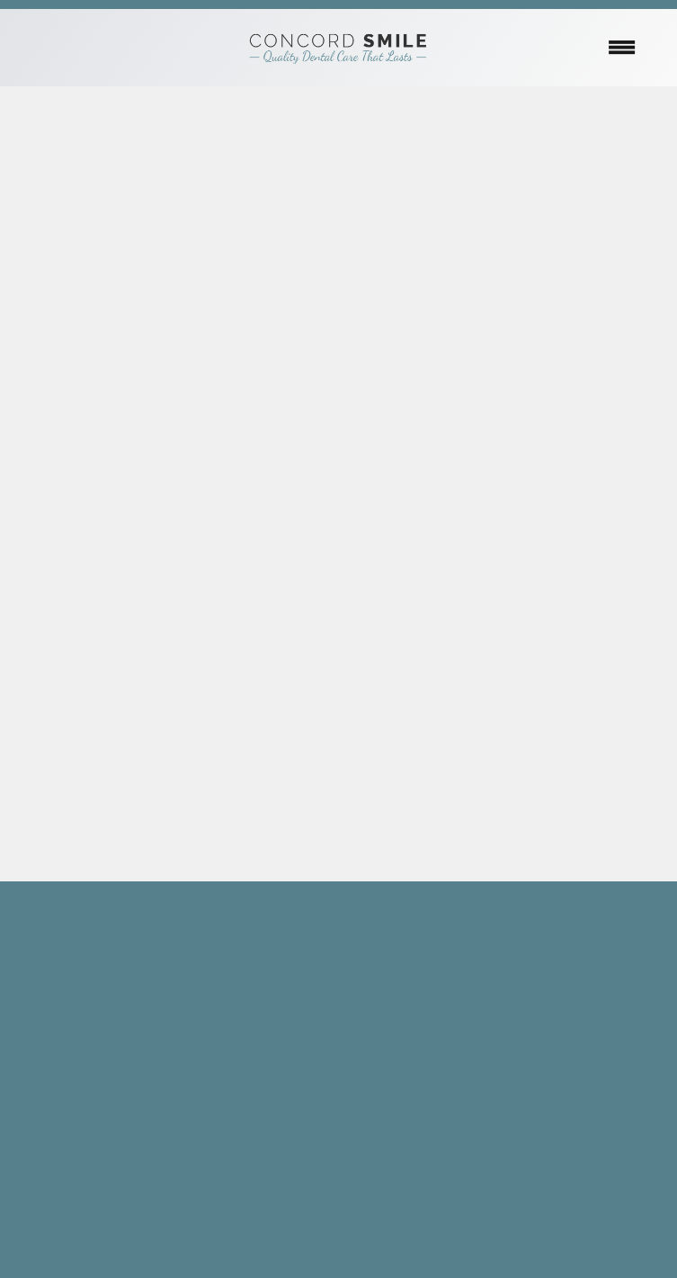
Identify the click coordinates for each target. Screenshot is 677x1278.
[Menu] (622, 48)
